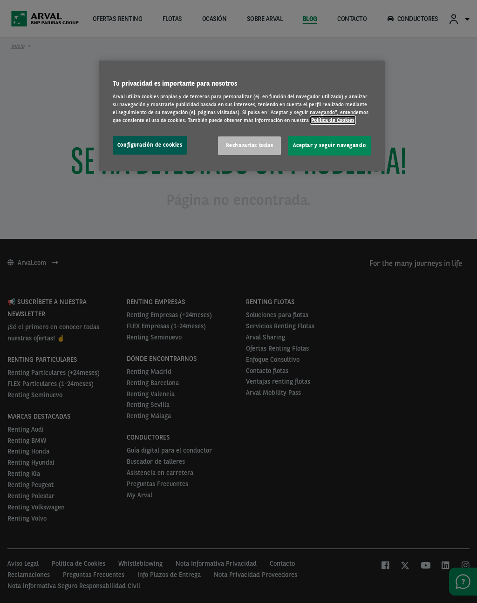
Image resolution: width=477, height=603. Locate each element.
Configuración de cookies (150, 145)
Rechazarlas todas (249, 145)
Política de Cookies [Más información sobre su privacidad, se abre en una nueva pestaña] (332, 120)
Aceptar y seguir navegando (329, 145)
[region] (242, 116)
